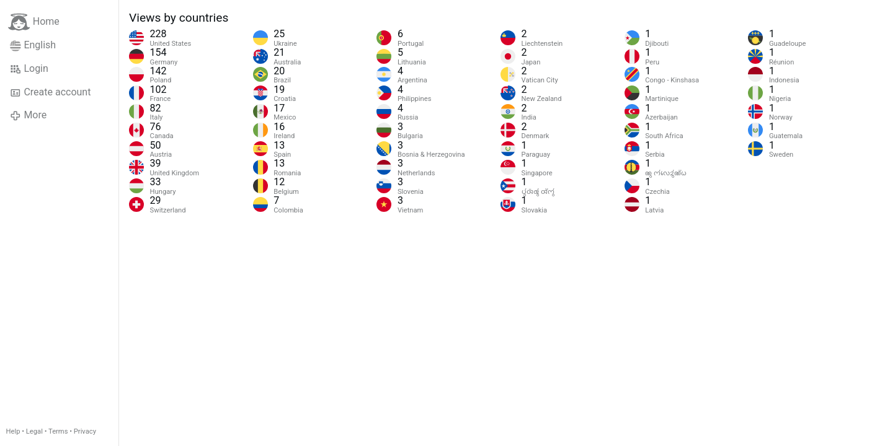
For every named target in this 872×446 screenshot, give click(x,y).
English (33, 45)
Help (13, 431)
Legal (34, 431)
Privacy (85, 431)
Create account (50, 92)
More (28, 115)
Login (29, 69)
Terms (58, 431)
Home (34, 22)
